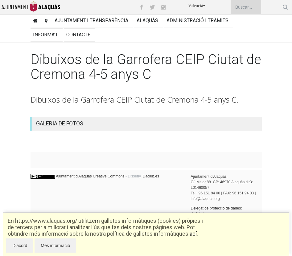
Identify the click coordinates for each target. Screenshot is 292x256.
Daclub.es (151, 176)
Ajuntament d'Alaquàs (74, 176)
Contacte (78, 35)
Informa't (45, 35)
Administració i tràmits (197, 20)
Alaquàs (147, 20)
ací (193, 233)
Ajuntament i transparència (91, 20)
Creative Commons (109, 176)
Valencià (196, 5)
